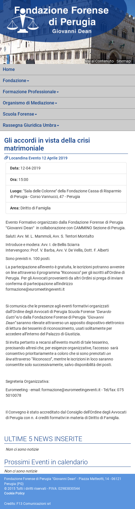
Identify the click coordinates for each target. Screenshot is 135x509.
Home (9, 69)
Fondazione (16, 80)
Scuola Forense (20, 114)
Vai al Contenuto (99, 61)
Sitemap (124, 61)
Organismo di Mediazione (30, 103)
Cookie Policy (14, 493)
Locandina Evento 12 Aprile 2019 (36, 158)
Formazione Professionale (31, 91)
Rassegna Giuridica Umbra (31, 125)
